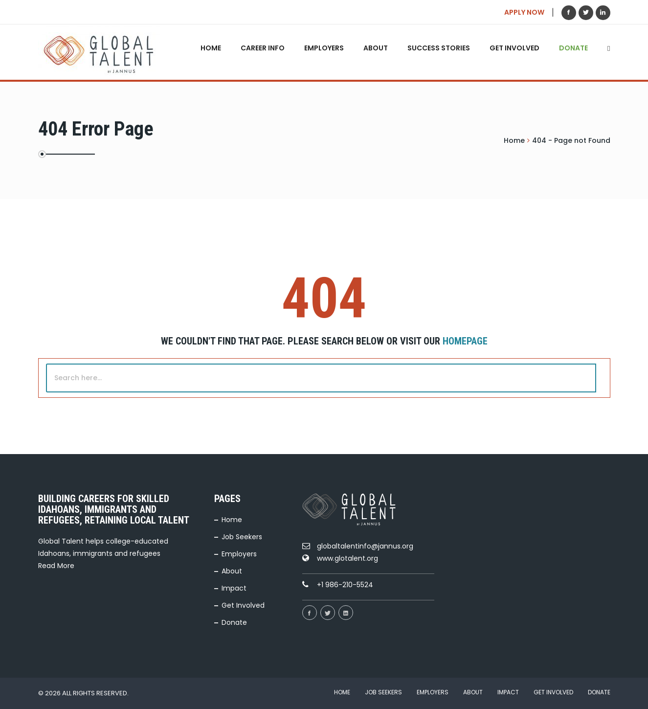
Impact (234, 588)
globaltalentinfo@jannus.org (365, 546)
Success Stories (438, 48)
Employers (324, 48)
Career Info (263, 48)
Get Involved (514, 48)
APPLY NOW (524, 12)
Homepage (465, 341)
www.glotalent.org (347, 558)
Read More (56, 566)
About (375, 48)
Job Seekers (242, 537)
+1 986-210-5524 (345, 585)
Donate (573, 48)
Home (211, 48)
